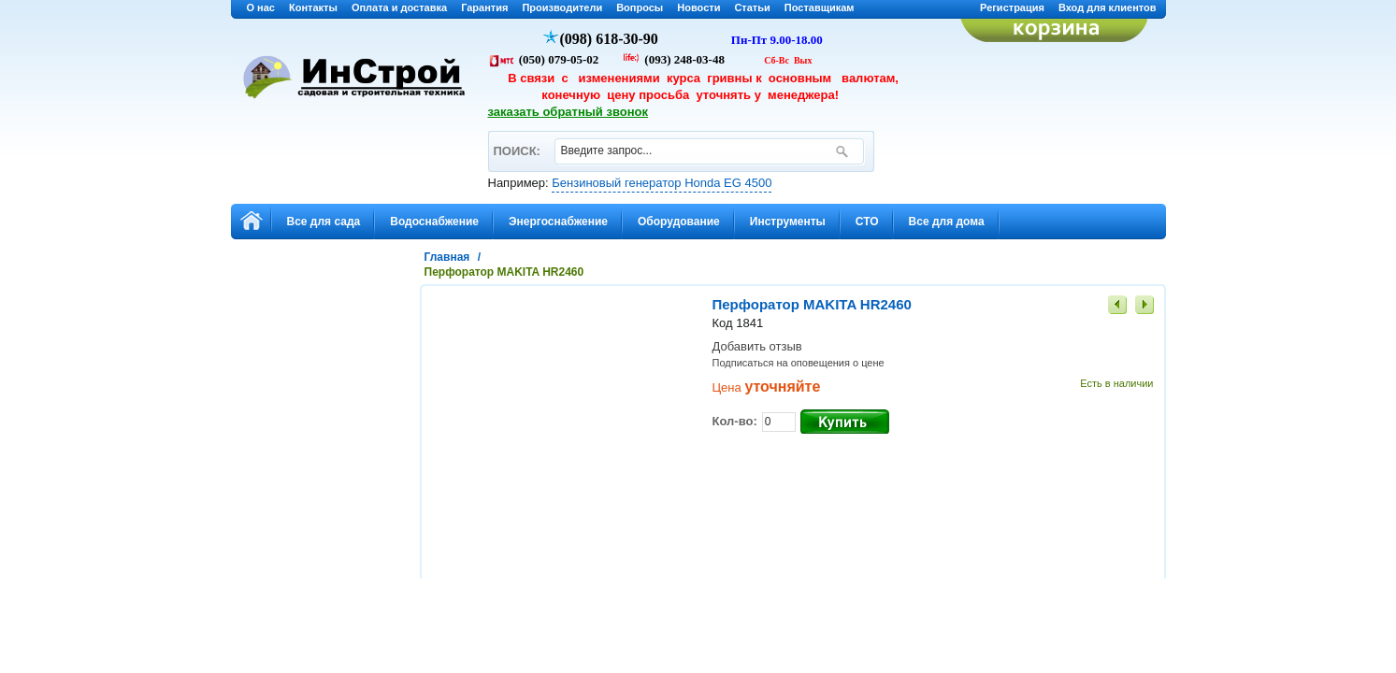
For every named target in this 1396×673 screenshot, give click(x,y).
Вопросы (639, 7)
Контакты (313, 7)
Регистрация (1012, 7)
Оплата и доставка (399, 7)
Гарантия (484, 7)
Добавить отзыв (757, 346)
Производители (562, 7)
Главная (447, 257)
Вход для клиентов (1107, 7)
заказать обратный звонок (568, 112)
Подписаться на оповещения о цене (798, 362)
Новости (698, 7)
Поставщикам (819, 7)
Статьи (752, 7)
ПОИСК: (516, 142)
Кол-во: (734, 421)
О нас (261, 7)
